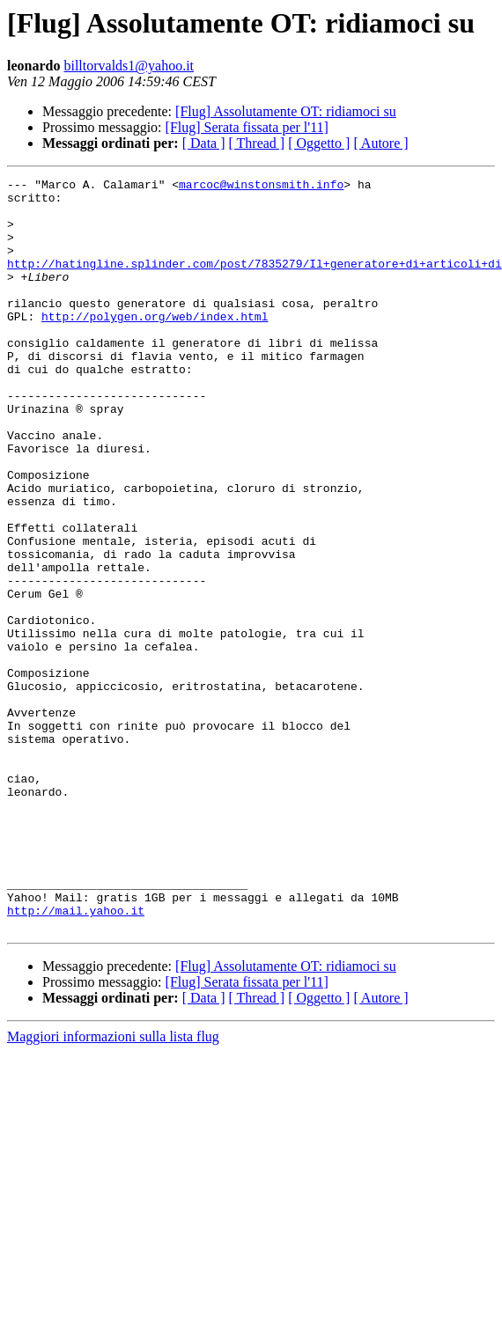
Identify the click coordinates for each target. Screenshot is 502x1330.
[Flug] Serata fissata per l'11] (247, 127)
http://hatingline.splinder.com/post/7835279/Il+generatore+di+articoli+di (254, 282)
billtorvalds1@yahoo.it (128, 65)
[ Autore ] (380, 143)
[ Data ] (203, 143)
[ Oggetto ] (319, 143)
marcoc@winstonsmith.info (261, 187)
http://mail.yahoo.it (75, 1058)
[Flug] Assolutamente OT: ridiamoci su (285, 111)
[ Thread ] (257, 143)
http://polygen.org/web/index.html (154, 345)
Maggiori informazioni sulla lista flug (113, 1186)
